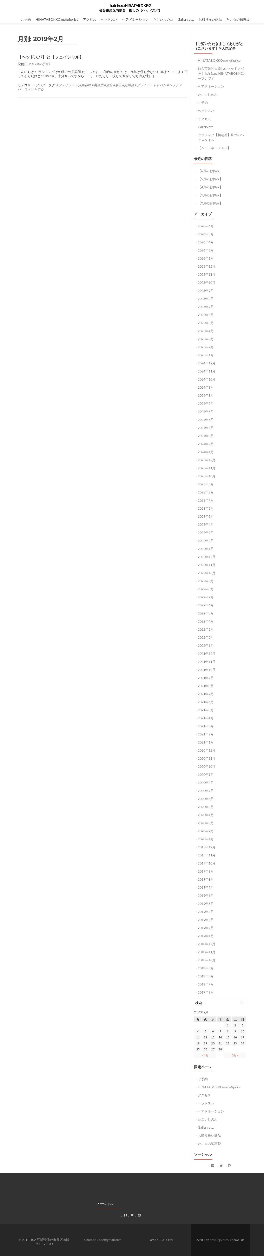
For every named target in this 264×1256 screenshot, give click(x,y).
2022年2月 (206, 637)
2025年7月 (206, 307)
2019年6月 (206, 895)
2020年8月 (206, 782)
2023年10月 (207, 476)
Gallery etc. (186, 19)
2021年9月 (206, 678)
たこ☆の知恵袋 (238, 19)
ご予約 (26, 19)
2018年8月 (206, 976)
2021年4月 (206, 718)
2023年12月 (207, 460)
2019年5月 (206, 903)
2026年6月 (206, 226)
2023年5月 (206, 516)
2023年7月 (206, 500)
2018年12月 (207, 944)
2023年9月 (206, 484)
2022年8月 (206, 589)
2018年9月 (206, 968)
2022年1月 (206, 645)
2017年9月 (206, 992)
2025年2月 (206, 347)
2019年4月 (206, 912)
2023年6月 (206, 508)
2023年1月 (206, 549)
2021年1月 (206, 742)
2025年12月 (207, 266)
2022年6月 (206, 605)
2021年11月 (207, 661)
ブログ (40, 85)
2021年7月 (206, 694)
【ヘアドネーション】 (214, 148)
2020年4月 (206, 815)
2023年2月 (206, 540)
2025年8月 (206, 299)
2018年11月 (207, 952)
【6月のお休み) (209, 171)
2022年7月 (206, 597)
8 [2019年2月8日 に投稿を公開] (228, 1031)
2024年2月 (206, 444)
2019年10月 (207, 863)
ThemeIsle (237, 1240)
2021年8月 (206, 686)
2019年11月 (207, 855)
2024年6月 (206, 411)
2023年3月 (206, 532)
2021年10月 (207, 670)
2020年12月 (207, 750)
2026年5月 (206, 234)
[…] (151, 76)
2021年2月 (206, 734)
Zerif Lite (203, 1240)
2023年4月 (206, 524)
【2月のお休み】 (210, 203)
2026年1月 (206, 258)
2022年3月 (206, 629)
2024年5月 (206, 419)
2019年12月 (207, 847)
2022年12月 (207, 557)
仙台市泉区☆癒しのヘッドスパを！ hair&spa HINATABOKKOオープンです (222, 73)
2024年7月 (206, 403)
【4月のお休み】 (210, 187)
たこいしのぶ (163, 19)
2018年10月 (207, 960)
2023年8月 (206, 492)
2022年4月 (206, 621)
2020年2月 (206, 831)
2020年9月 (206, 774)
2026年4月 (206, 242)
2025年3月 (206, 339)
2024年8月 (206, 395)
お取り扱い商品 (210, 19)
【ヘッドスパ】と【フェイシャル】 (51, 57)
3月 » (235, 1055)
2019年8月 (206, 879)
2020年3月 (206, 823)
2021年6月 (206, 702)
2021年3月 (206, 726)
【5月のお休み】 (210, 179)
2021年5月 (206, 710)
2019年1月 (206, 936)
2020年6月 (206, 799)
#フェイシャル (67, 85)
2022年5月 (206, 613)
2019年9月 (206, 871)
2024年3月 (206, 436)
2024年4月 (206, 428)
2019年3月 (206, 920)
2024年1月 (206, 452)
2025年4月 (206, 331)
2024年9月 (206, 387)
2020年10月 (207, 766)
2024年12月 (207, 363)
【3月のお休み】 (210, 195)
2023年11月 (207, 468)
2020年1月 (206, 839)
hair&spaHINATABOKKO (130, 5)
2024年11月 (207, 371)
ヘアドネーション (135, 19)
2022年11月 (207, 565)
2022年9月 (206, 581)
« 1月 (205, 1055)
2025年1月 (206, 355)
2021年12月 (207, 653)
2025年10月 (207, 282)
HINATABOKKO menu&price (56, 19)
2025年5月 (206, 323)
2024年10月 (207, 379)
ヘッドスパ (109, 19)
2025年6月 (206, 315)
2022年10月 (207, 573)
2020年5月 (206, 807)
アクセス (89, 19)
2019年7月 (206, 887)
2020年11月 (207, 758)
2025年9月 (206, 290)
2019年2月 (206, 928)
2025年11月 (207, 274)
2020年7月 (206, 791)
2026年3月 (206, 250)
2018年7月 (206, 984)
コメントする (34, 89)
